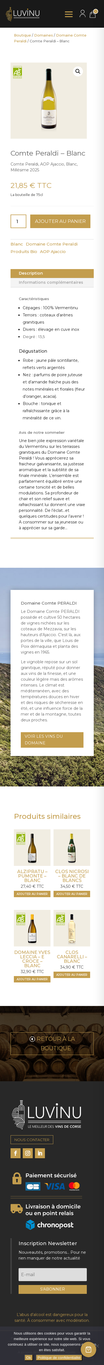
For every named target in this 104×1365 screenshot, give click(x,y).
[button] (78, 71)
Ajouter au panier (60, 221)
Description (31, 273)
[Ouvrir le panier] (88, 1349)
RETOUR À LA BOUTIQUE (56, 1044)
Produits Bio (24, 251)
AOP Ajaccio (53, 251)
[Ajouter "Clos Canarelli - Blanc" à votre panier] (72, 975)
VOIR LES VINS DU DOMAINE (44, 739)
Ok (28, 1358)
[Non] (97, 1346)
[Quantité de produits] (19, 221)
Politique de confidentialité (59, 1358)
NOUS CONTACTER (31, 1139)
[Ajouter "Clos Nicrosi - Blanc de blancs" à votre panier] (72, 894)
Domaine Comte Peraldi (52, 244)
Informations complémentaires (51, 282)
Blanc (17, 244)
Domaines (43, 35)
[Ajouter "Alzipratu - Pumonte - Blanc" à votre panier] (32, 894)
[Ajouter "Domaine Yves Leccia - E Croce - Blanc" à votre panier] (32, 979)
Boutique (22, 35)
